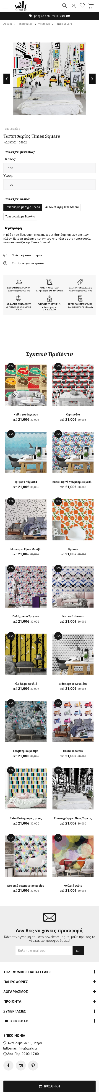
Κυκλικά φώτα (73, 885)
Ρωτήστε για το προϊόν (28, 263)
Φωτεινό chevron (73, 616)
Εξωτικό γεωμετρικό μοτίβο (25, 885)
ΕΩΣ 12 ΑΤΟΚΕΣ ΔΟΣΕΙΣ (80, 288)
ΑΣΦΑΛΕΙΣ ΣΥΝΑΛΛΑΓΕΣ (19, 304)
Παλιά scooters (73, 751)
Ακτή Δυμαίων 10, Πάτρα (25, 1043)
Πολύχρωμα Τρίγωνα (26, 616)
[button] (5, 6)
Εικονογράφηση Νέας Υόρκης (73, 818)
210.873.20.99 (49, 310)
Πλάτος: (9, 159)
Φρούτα (73, 549)
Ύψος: (8, 176)
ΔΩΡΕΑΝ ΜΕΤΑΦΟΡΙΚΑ (18, 288)
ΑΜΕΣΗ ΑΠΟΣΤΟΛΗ (49, 288)
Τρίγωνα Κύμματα (26, 482)
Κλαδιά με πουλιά (26, 683)
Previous (6, 79)
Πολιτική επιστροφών (27, 255)
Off (64, 16)
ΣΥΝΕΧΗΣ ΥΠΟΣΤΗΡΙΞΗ (49, 304)
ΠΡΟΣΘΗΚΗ (49, 1086)
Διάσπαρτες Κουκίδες (73, 683)
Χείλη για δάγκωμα (26, 414)
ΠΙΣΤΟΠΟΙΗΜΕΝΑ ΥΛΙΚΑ (80, 304)
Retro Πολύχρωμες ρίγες (26, 818)
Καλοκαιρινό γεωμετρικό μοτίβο (73, 482)
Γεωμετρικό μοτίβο (25, 751)
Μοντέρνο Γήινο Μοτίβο (25, 549)
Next (92, 79)
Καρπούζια (73, 414)
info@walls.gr (28, 1048)
